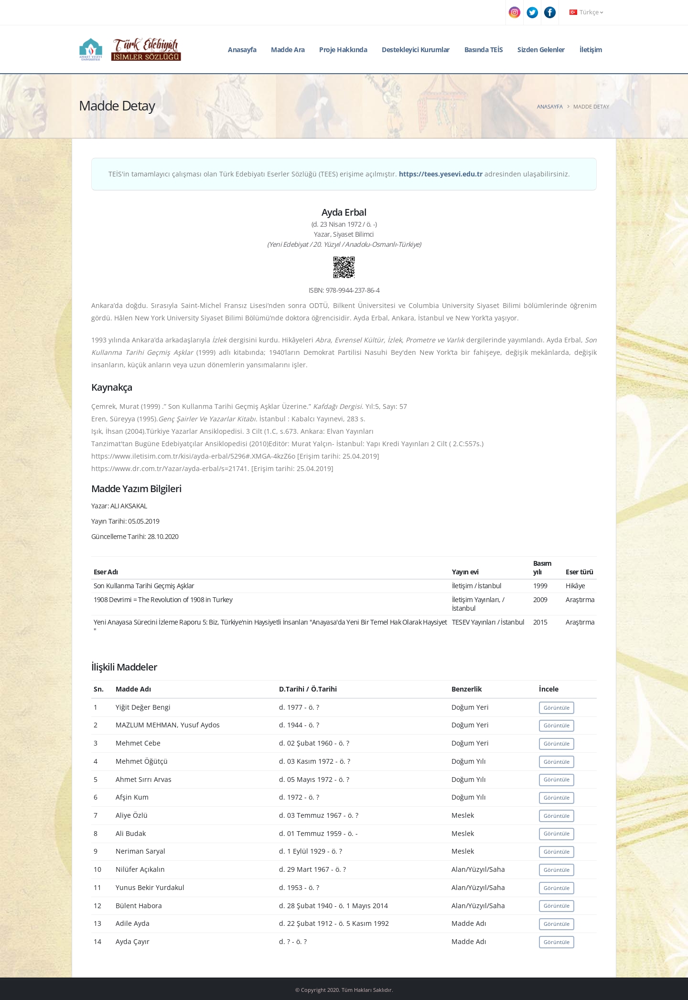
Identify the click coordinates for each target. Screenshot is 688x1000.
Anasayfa (242, 49)
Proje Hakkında (343, 49)
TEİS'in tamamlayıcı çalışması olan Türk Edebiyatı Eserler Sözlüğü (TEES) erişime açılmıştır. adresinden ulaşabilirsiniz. (339, 173)
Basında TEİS (483, 49)
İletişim (591, 49)
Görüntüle (557, 707)
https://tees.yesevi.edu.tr (441, 173)
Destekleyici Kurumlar (416, 49)
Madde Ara (288, 49)
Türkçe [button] (586, 12)
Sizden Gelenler (541, 49)
